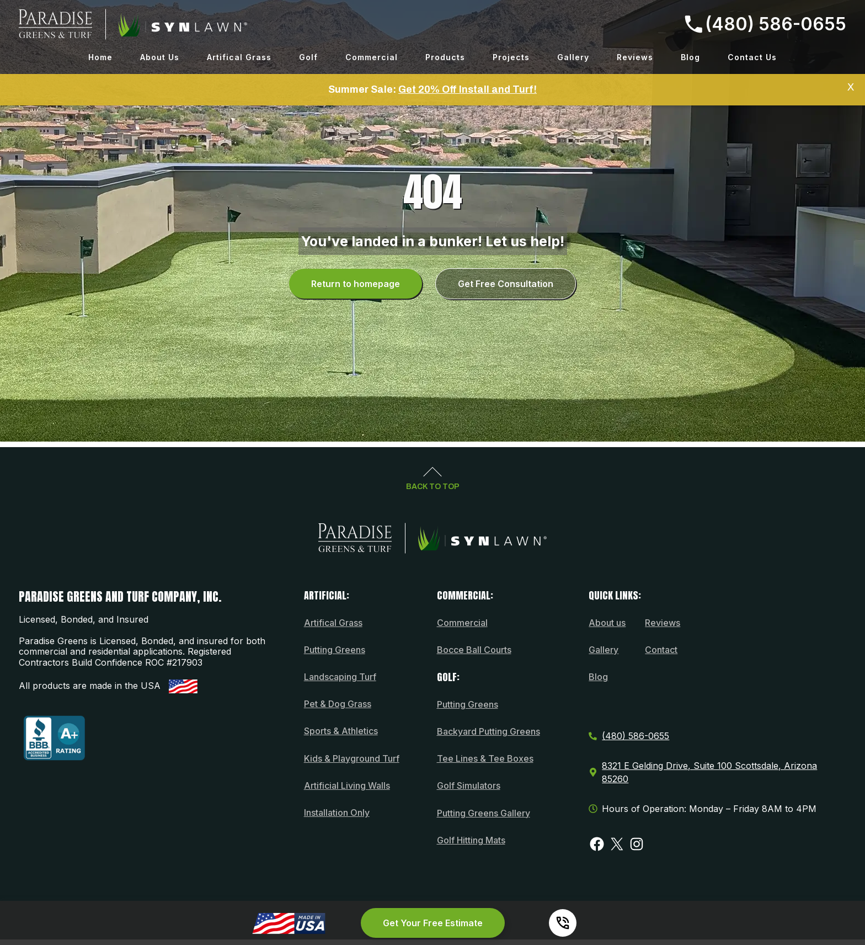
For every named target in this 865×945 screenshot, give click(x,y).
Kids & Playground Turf (351, 758)
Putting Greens (334, 649)
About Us (159, 57)
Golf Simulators (468, 785)
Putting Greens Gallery (483, 813)
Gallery (573, 57)
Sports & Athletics (341, 730)
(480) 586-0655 (765, 24)
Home (100, 57)
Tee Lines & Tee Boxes (485, 758)
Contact (661, 649)
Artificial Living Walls (347, 785)
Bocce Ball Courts (474, 649)
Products (445, 57)
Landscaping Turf (340, 676)
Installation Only (337, 812)
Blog (690, 57)
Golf (308, 57)
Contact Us (752, 57)
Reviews (635, 57)
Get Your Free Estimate (433, 922)
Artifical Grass (239, 57)
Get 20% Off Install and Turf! (467, 89)
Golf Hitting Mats (471, 840)
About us (607, 622)
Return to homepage (355, 283)
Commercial (371, 57)
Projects (511, 57)
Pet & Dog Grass (337, 703)
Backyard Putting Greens (488, 731)
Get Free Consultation (505, 283)
